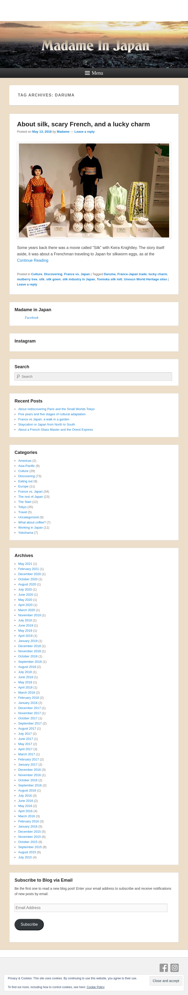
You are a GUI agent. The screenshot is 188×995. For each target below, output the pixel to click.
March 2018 (26, 692)
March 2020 (26, 610)
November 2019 (29, 615)
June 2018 (25, 677)
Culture (36, 274)
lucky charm (158, 274)
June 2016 (25, 801)
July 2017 (25, 733)
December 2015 (29, 831)
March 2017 (26, 754)
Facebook (31, 318)
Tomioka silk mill (109, 279)
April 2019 (25, 636)
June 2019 (25, 625)
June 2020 (25, 594)
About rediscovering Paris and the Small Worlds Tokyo (56, 409)
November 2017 (29, 713)
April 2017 (25, 749)
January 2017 (27, 764)
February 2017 (28, 759)
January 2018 (27, 703)
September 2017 (30, 723)
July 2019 (25, 620)
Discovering (53, 274)
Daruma (110, 274)
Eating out (25, 481)
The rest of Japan (30, 496)
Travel (22, 512)
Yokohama (25, 532)
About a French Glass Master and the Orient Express (55, 429)
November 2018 (29, 651)
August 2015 (27, 852)
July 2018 (25, 672)
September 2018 (30, 661)
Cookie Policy (96, 987)
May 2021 (25, 564)
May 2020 (25, 600)
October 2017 (27, 718)
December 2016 (29, 769)
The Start (24, 502)
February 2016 (28, 821)
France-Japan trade (132, 274)
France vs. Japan (77, 274)
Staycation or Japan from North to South (46, 424)
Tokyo (22, 507)
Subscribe (29, 924)
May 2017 (25, 744)
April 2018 (25, 687)
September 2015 (30, 847)
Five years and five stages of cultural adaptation (51, 414)
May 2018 (25, 682)
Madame (63, 131)
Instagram (174, 968)
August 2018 (27, 667)
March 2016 (26, 816)
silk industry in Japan (78, 279)
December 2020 (29, 574)
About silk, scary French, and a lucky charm (83, 124)
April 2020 (25, 605)
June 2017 (25, 739)
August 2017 (27, 728)
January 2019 (27, 641)
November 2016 (29, 775)
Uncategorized (28, 517)
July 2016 (25, 795)
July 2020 (25, 589)
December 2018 (29, 646)
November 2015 (29, 837)
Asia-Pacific (26, 466)
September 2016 (30, 785)
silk (42, 279)
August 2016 (27, 790)
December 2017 (29, 708)
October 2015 (27, 842)
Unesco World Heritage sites (145, 279)
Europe (23, 486)
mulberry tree (27, 279)
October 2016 (27, 780)
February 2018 (28, 697)
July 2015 (25, 857)
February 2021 (28, 569)
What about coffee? (32, 522)
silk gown (53, 279)
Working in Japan (30, 527)
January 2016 (27, 826)
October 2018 (27, 656)
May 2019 (25, 630)
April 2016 (25, 811)
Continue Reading (32, 260)
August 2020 (27, 584)
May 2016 (25, 806)
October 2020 (27, 579)
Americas (24, 460)
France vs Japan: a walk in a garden (43, 419)
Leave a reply (84, 131)
